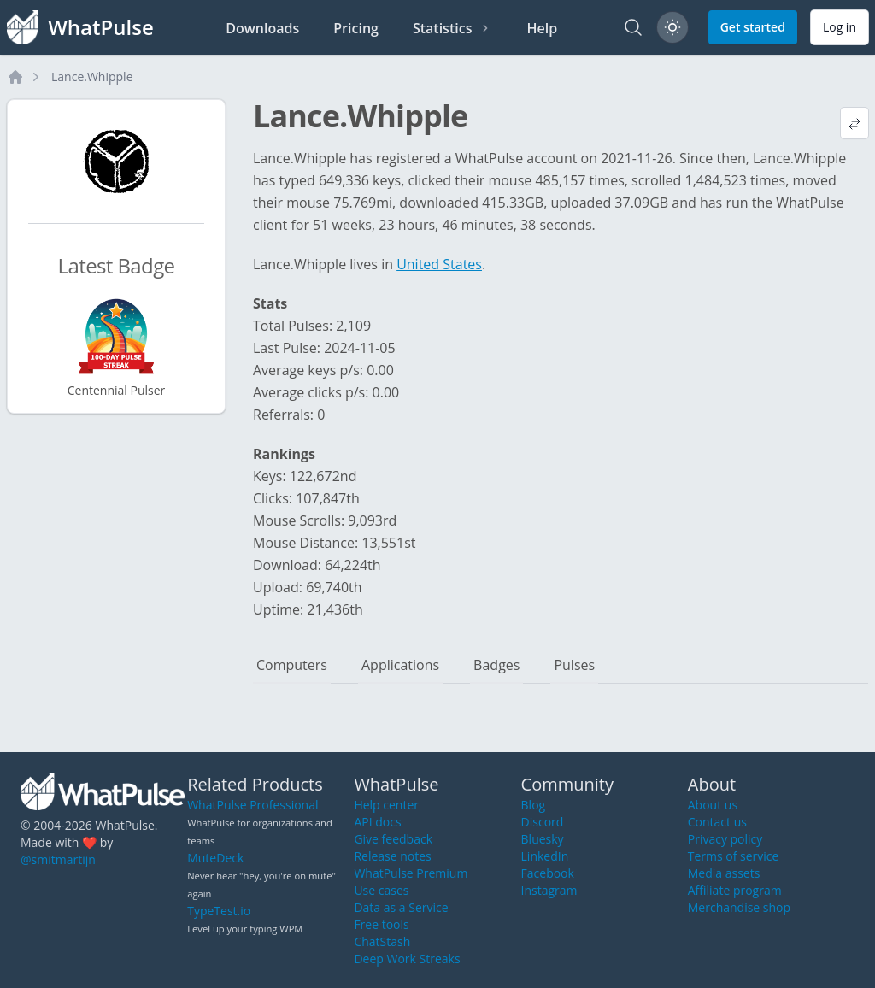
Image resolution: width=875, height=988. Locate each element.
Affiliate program (735, 890)
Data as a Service (401, 907)
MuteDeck (215, 858)
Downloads (262, 28)
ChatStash (382, 941)
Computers (291, 665)
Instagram (549, 890)
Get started (752, 27)
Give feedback (393, 839)
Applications (400, 665)
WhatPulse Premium (410, 873)
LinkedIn (545, 856)
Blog (533, 805)
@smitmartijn (58, 859)
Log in (839, 27)
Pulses (574, 665)
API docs (377, 822)
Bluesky (542, 839)
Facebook (547, 873)
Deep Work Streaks (407, 958)
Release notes (392, 856)
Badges (496, 665)
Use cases (381, 890)
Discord (542, 822)
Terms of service (733, 856)
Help (541, 28)
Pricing (356, 28)
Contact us (717, 822)
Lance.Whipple (92, 76)
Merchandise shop (739, 907)
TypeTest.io (218, 911)
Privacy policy (725, 839)
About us (712, 805)
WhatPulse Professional (252, 805)
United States (439, 264)
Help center (386, 805)
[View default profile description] (854, 123)
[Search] (633, 27)
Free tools (381, 924)
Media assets (724, 873)
